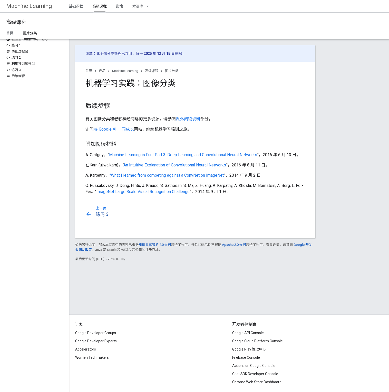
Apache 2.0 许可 (234, 245)
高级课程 (16, 22)
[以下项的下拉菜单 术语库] (149, 6)
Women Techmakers (92, 357)
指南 (119, 6)
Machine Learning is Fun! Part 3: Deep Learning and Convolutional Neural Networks (183, 154)
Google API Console (248, 333)
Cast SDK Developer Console (255, 374)
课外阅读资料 (188, 118)
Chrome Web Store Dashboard (256, 382)
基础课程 (76, 6)
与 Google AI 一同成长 (114, 129)
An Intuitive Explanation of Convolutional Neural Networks (174, 165)
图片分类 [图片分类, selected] (30, 33)
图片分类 (171, 71)
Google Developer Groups (95, 333)
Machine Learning (29, 6)
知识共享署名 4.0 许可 (155, 245)
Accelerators (85, 349)
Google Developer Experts (96, 341)
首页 (9, 33)
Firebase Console (246, 357)
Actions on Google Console (253, 366)
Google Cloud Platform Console (257, 341)
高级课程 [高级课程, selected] (99, 6)
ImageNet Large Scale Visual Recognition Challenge (143, 191)
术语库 (137, 6)
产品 (102, 71)
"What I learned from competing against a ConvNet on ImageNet (167, 175)
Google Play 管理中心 (249, 349)
